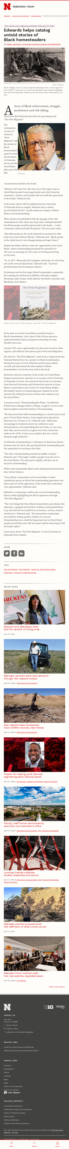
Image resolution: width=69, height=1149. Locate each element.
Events (6, 1072)
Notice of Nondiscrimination (15, 1113)
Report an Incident (12, 1091)
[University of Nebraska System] (60, 1007)
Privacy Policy (9, 1116)
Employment (9, 1069)
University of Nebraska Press (25, 573)
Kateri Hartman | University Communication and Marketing (33, 44)
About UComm (12, 1025)
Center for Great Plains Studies (43, 569)
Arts (39, 831)
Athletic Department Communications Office (21, 1051)
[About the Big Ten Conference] (48, 1007)
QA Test (15, 1132)
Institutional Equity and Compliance (18, 1109)
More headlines (56, 987)
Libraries (7, 1076)
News (6, 1083)
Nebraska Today (23, 6)
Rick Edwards (24, 569)
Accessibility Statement (13, 1106)
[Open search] (34, 1144)
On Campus (21, 782)
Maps (6, 1079)
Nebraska (7, 16)
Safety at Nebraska (11, 1120)
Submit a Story (12, 1029)
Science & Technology (35, 782)
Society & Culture (50, 782)
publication (8, 573)
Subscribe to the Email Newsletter (19, 1032)
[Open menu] (11, 1144)
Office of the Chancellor (13, 1086)
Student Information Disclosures (16, 1123)
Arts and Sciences (11, 569)
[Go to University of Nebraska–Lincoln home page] (7, 6)
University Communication (20, 16)
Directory (7, 1065)
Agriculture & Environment (27, 683)
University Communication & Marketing (19, 1047)
